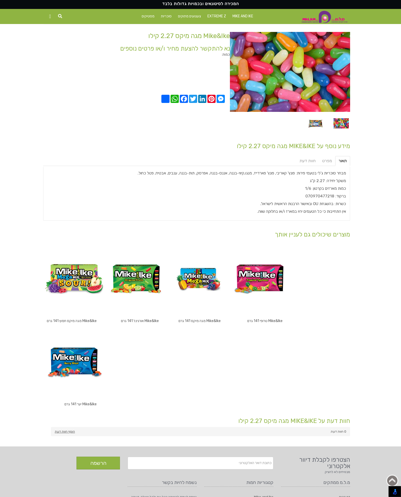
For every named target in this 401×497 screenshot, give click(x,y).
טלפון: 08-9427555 (182, 431)
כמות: (226, 54)
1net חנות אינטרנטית (74, 490)
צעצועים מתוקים (189, 16)
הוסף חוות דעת (65, 348)
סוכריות (166, 16)
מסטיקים (148, 16)
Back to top (392, 480)
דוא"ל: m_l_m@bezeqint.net (175, 436)
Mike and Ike (242, 16)
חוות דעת (307, 160)
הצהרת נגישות (340, 428)
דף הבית (344, 413)
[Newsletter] (200, 379)
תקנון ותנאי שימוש (338, 423)
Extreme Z (216, 16)
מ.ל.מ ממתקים (114, 490)
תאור (343, 160)
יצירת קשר (343, 418)
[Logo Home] (324, 17)
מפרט (327, 160)
